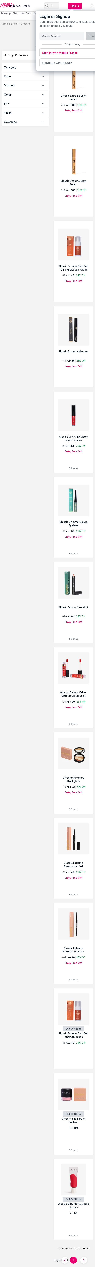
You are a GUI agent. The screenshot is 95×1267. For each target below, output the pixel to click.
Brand (14, 23)
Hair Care (26, 13)
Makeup (6, 13)
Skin (15, 13)
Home (4, 23)
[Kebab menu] (75, 6)
